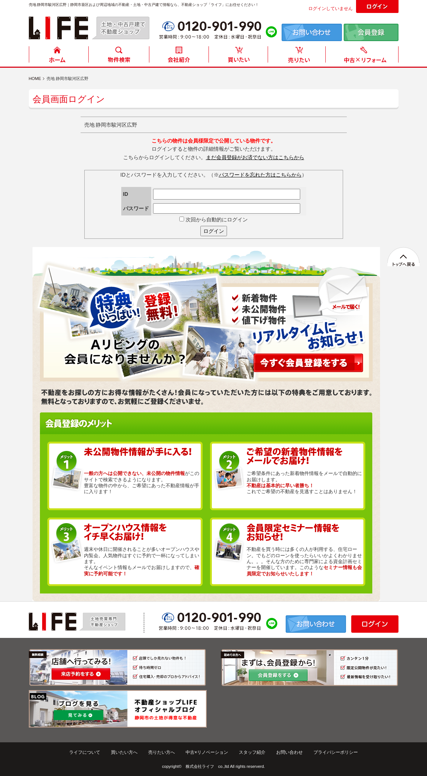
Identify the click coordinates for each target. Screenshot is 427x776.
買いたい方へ (124, 752)
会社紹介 (179, 56)
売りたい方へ (161, 752)
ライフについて (84, 752)
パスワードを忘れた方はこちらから (260, 175)
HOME (59, 56)
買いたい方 (238, 56)
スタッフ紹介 (252, 752)
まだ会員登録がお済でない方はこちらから (255, 157)
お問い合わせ (289, 752)
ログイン (213, 231)
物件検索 (119, 56)
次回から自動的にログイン (213, 220)
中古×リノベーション (207, 752)
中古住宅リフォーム (363, 56)
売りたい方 (298, 56)
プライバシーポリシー (336, 752)
